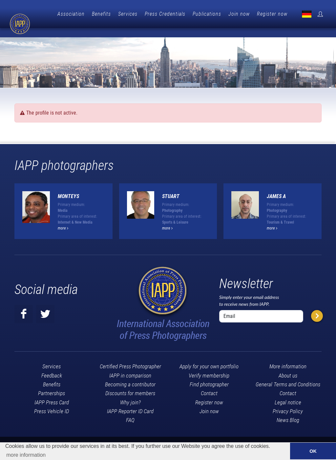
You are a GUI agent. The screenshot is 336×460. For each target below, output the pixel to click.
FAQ (130, 409)
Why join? (130, 391)
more (63, 217)
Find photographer (209, 373)
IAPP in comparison (130, 364)
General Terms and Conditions (288, 373)
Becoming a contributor (130, 373)
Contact (209, 382)
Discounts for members (130, 382)
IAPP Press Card (51, 391)
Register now (304, 14)
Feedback (51, 364)
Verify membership (209, 364)
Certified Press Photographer (130, 355)
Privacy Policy (288, 400)
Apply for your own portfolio (209, 355)
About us (288, 364)
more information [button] (26, 455)
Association (102, 14)
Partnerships (51, 382)
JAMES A (276, 185)
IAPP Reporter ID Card (130, 400)
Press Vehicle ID (51, 400)
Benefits (133, 14)
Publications (238, 14)
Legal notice (288, 391)
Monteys (68, 185)
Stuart (170, 185)
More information (287, 355)
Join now (271, 14)
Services (159, 14)
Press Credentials (197, 14)
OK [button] (313, 451)
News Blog (288, 409)
